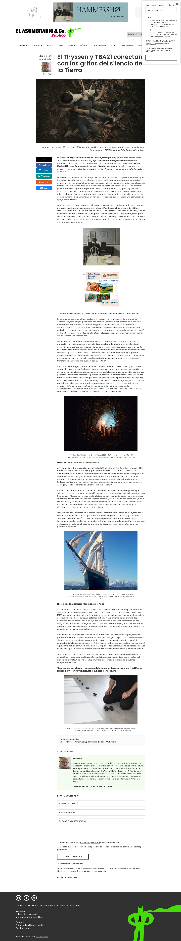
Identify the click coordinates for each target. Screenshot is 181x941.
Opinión (36, 45)
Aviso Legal (21, 911)
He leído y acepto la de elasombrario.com (88, 842)
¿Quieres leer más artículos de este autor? (92, 786)
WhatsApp (45, 176)
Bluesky (44, 188)
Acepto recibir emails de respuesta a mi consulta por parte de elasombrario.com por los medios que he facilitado (163, 899)
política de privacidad (90, 842)
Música (83, 45)
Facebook (45, 165)
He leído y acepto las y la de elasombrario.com (163, 911)
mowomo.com (42, 937)
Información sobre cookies (29, 917)
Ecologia (20, 45)
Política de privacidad (26, 914)
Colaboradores (23, 928)
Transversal (127, 45)
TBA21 (107, 742)
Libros (50, 45)
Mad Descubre (145, 45)
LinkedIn (45, 171)
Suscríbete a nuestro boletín (159, 881)
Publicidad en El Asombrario (29, 925)
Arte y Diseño (99, 45)
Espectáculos (66, 45)
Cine (113, 45)
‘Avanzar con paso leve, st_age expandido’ (78, 668)
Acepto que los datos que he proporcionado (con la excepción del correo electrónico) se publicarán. (100, 848)
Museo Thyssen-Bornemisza (72, 742)
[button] (48, 32)
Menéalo (44, 182)
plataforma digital (95, 742)
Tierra (113, 742)
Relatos (161, 45)
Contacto (20, 922)
